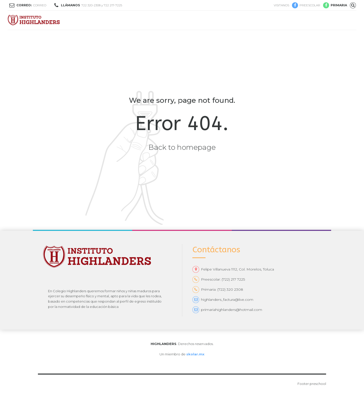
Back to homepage (182, 147)
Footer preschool (312, 384)
